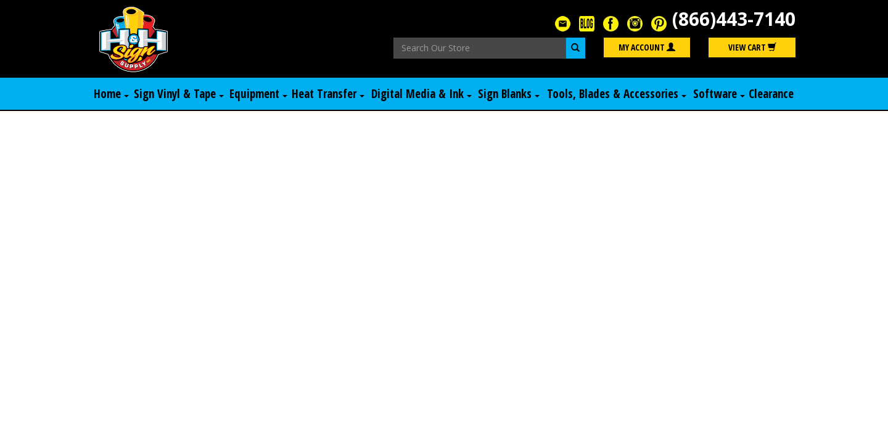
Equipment (258, 94)
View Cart (752, 47)
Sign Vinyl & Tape (179, 94)
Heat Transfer (328, 94)
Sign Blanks (509, 94)
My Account (647, 47)
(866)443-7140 (734, 18)
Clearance (771, 94)
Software (719, 94)
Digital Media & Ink (421, 94)
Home (111, 94)
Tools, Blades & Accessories (616, 94)
